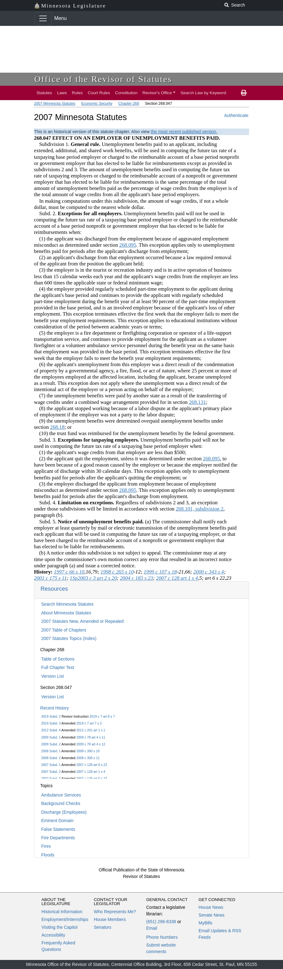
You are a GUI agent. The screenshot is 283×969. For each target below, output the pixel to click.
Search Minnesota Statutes (67, 604)
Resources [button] (54, 588)
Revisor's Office (157, 92)
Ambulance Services (61, 794)
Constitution (126, 92)
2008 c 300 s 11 (88, 758)
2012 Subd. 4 (50, 730)
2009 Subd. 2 (50, 744)
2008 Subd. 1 (50, 751)
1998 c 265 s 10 (117, 572)
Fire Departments (58, 837)
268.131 (197, 402)
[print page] (243, 93)
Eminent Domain (57, 820)
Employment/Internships (64, 919)
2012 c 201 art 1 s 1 (90, 730)
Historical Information (62, 911)
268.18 (57, 427)
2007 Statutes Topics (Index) (68, 638)
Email (151, 928)
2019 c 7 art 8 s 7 (102, 716)
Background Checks (60, 803)
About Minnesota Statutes (66, 612)
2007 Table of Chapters (63, 629)
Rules (77, 92)
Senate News (211, 915)
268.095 (128, 245)
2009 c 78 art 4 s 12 (90, 744)
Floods (47, 854)
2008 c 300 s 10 (88, 751)
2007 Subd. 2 (50, 771)
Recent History (54, 707)
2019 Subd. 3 (50, 723)
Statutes (44, 92)
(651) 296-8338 (161, 921)
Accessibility (53, 935)
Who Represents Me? (115, 911)
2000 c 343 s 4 (208, 572)
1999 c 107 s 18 (160, 572)
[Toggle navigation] (43, 18)
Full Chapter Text (57, 667)
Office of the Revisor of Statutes (103, 79)
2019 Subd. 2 (50, 716)
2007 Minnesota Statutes (54, 103)
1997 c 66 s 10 (69, 572)
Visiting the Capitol (59, 927)
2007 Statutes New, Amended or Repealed (82, 621)
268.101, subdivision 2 (199, 509)
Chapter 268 (128, 103)
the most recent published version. (184, 131)
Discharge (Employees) (64, 812)
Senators (102, 927)
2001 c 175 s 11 (50, 578)
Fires (46, 846)
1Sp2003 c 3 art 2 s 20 (93, 578)
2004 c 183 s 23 (136, 578)
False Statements (58, 829)
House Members (110, 919)
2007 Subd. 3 (50, 778)
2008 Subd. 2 (50, 758)
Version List (52, 676)
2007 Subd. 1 (50, 765)
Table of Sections (57, 658)
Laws (62, 92)
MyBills (205, 922)
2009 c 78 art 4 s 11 (90, 737)
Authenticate (236, 115)
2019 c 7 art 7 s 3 (89, 723)
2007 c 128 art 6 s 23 (91, 778)
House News (211, 907)
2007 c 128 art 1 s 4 (90, 771)
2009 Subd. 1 (50, 737)
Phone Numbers (162, 937)
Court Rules (99, 92)
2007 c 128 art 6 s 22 (91, 765)
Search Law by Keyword (203, 92)
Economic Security (96, 103)
